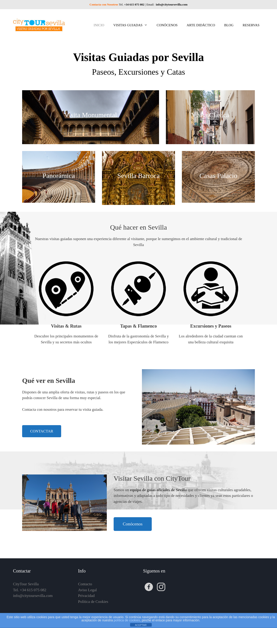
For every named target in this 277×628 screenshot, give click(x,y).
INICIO (99, 25)
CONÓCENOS (167, 25)
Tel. (132, 4)
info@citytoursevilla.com (171, 4)
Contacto (85, 584)
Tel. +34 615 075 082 (29, 590)
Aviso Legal (87, 590)
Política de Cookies (93, 601)
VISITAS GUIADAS (132, 25)
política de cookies (127, 620)
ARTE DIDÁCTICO (201, 25)
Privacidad (86, 596)
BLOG (229, 25)
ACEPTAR (140, 625)
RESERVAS (251, 25)
